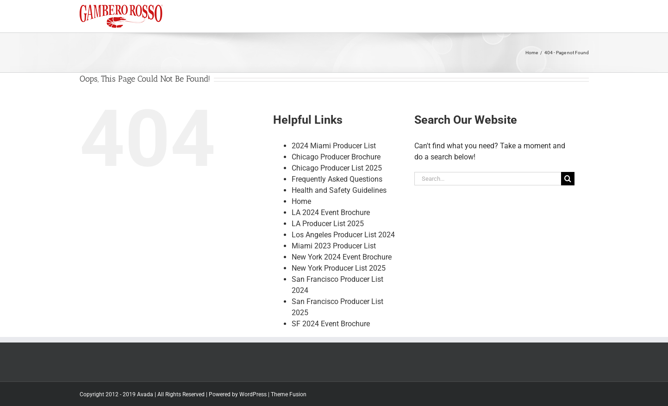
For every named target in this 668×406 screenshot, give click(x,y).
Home (301, 207)
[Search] (567, 185)
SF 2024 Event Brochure (331, 330)
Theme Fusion (288, 401)
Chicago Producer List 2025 (337, 174)
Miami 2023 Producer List (334, 252)
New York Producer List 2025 (339, 274)
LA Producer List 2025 (328, 230)
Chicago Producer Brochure (336, 163)
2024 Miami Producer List (334, 152)
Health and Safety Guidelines (339, 196)
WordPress (253, 401)
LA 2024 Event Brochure (331, 219)
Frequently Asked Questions (337, 185)
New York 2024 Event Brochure (342, 263)
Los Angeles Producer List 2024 (343, 241)
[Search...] (488, 185)
